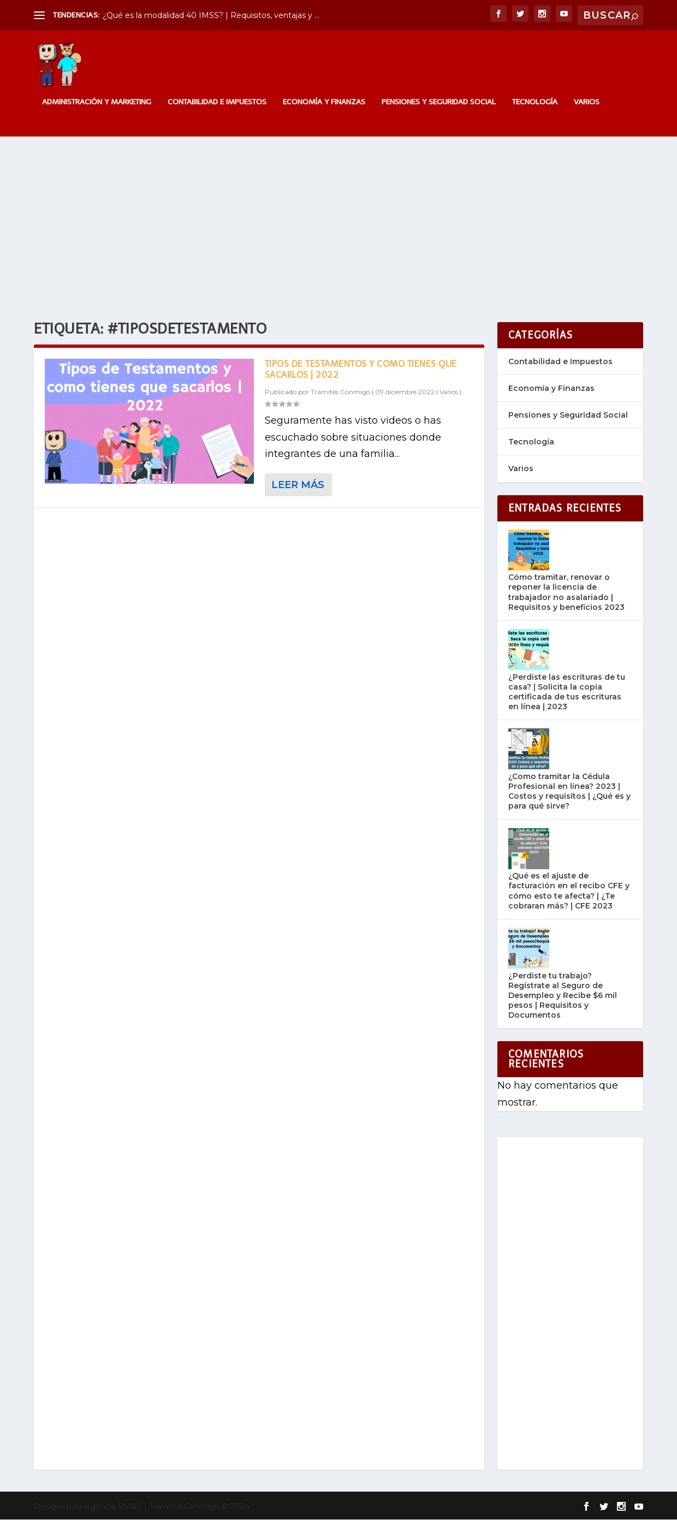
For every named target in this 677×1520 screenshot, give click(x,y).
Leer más (297, 485)
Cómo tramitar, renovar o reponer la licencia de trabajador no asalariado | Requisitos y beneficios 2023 (566, 593)
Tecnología (534, 102)
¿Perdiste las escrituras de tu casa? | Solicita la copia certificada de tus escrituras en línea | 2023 (566, 693)
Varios (586, 102)
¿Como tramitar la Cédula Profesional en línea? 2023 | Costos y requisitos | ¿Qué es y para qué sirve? (569, 792)
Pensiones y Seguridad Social (439, 102)
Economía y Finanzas (324, 102)
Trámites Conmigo (340, 393)
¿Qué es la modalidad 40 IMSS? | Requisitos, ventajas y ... (211, 15)
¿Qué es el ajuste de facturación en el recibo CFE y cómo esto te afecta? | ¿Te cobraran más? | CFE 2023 (569, 892)
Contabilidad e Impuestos (217, 102)
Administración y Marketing (96, 102)
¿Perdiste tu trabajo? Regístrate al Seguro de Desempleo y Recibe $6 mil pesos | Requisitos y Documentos (562, 996)
